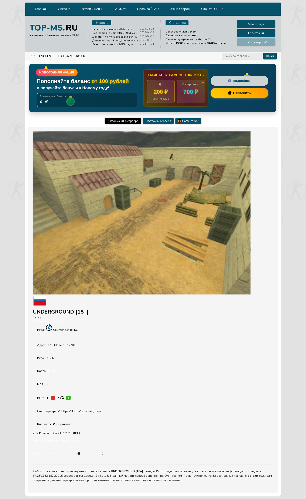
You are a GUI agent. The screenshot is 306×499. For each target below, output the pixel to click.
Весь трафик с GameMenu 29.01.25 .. (114, 33)
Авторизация (256, 24)
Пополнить (239, 93)
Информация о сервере (123, 121)
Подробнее (239, 80)
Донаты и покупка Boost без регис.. (114, 36)
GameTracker (188, 121)
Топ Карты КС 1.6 (71, 56)
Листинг (64, 9)
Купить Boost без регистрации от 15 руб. (59, 440)
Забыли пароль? (256, 42)
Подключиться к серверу (48, 321)
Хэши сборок (180, 9)
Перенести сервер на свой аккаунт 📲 (56, 453)
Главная (41, 9)
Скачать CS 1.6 (212, 9)
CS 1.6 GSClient (41, 56)
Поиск (270, 56)
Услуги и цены (91, 9)
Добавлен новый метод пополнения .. (116, 40)
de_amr (52, 371)
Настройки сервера (158, 121)
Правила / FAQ (148, 9)
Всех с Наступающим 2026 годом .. (113, 29)
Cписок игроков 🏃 (93, 453)
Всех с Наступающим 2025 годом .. (113, 44)
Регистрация (256, 33)
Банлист (119, 9)
